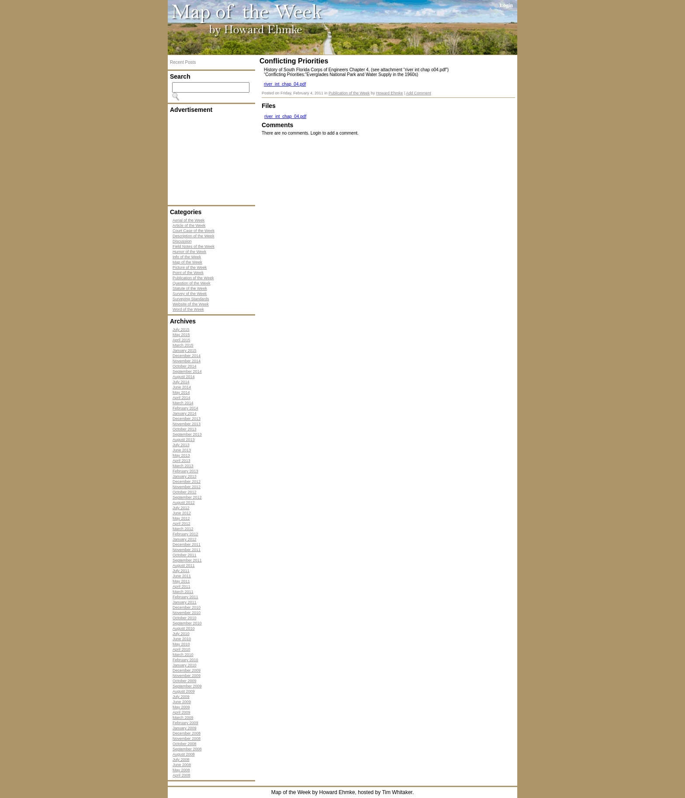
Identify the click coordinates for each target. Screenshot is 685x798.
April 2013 (181, 460)
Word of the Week (188, 309)
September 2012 (187, 497)
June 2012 (182, 513)
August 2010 (184, 628)
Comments (277, 124)
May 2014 (181, 392)
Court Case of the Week (193, 231)
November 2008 (187, 738)
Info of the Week (187, 257)
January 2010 (185, 665)
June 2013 (182, 450)
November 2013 (187, 424)
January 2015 (185, 350)
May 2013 (181, 455)
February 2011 (185, 597)
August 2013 (184, 439)
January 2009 (185, 728)
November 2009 (187, 675)
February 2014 (185, 408)
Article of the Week (189, 225)
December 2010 (187, 607)
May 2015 (181, 335)
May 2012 (181, 518)
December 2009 (187, 670)
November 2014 (187, 361)
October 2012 (185, 492)
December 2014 (187, 356)
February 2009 (185, 723)
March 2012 (183, 529)
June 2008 (182, 765)
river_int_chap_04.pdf (285, 84)
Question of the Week (191, 283)
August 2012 (184, 502)
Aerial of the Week (188, 220)
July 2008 (181, 759)
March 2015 (183, 345)
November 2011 (187, 550)
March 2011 (183, 592)
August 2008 (184, 754)
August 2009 (184, 691)
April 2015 (181, 340)
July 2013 (181, 445)
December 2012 (187, 481)
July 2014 (181, 382)
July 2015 (181, 329)
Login (506, 5)
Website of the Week (191, 304)
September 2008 (187, 749)
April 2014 (181, 398)
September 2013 (187, 434)
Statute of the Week (190, 288)
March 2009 (183, 717)
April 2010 (181, 649)
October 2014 (185, 366)
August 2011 (184, 565)
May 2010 (181, 644)
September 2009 (187, 686)
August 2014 (184, 377)
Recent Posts (183, 62)
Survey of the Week (190, 293)
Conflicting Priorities (293, 61)
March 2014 (183, 403)
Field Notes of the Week (193, 246)
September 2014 (187, 371)
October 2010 (185, 618)
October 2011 (185, 555)
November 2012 (187, 487)
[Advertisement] (213, 159)
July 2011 (181, 571)
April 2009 (181, 712)
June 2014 (182, 387)
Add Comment (418, 93)
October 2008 (185, 744)
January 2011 (185, 602)
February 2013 (185, 471)
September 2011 (187, 560)
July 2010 (181, 633)
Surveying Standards (191, 299)
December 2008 (187, 733)
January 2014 (185, 413)
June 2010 (182, 639)
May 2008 (181, 770)
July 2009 (181, 696)
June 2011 (182, 576)
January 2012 (185, 539)
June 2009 (182, 702)
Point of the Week (188, 273)
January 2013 (185, 476)
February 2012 (185, 534)
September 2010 (187, 623)
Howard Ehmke (389, 93)
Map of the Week (187, 262)
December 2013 (187, 418)
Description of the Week (193, 236)
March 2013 (183, 466)
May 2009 (181, 707)
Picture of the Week (190, 267)
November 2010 (187, 613)
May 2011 (181, 581)
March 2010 (183, 654)
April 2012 (181, 523)
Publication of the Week (193, 278)
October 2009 (185, 681)
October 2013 (185, 429)
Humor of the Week (189, 252)
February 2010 (185, 660)
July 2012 (181, 508)
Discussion (182, 241)
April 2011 (181, 586)
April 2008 (181, 775)
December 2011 (187, 544)
